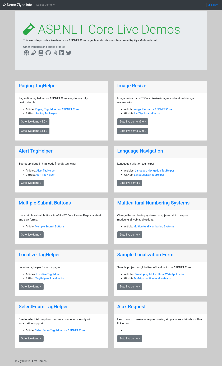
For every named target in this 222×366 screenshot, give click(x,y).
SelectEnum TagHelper (43, 306)
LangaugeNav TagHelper (149, 174)
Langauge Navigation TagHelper (154, 170)
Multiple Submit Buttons (45, 203)
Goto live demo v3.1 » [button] (34, 131)
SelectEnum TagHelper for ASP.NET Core (60, 330)
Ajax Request (131, 306)
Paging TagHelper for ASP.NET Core (57, 109)
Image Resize (131, 86)
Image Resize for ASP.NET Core (152, 109)
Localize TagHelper (39, 254)
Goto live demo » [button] (31, 182)
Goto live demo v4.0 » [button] (34, 121)
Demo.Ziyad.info (17, 5)
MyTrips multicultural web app (152, 278)
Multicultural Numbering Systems (153, 203)
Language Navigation (140, 151)
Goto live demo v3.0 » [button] (132, 121)
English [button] (212, 4)
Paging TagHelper (38, 86)
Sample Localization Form (145, 254)
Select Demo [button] (44, 4)
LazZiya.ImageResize (147, 113)
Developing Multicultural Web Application (160, 274)
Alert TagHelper (36, 151)
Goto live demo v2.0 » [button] (132, 131)
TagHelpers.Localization (50, 278)
